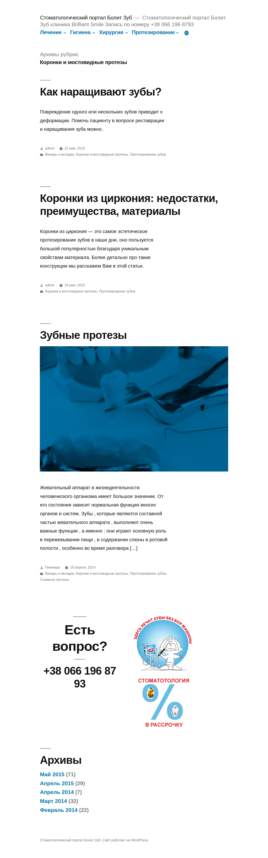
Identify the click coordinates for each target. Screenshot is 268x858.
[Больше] (186, 33)
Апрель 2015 (57, 783)
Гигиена (80, 32)
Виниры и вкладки (59, 154)
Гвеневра (52, 567)
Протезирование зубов (148, 154)
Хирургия (111, 32)
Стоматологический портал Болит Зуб (86, 18)
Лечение (51, 32)
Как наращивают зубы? (100, 92)
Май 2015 (52, 774)
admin (50, 148)
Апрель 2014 (57, 792)
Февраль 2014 (59, 810)
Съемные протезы (54, 579)
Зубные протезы (83, 335)
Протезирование (153, 32)
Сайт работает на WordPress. (125, 840)
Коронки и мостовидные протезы (102, 154)
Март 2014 (53, 801)
